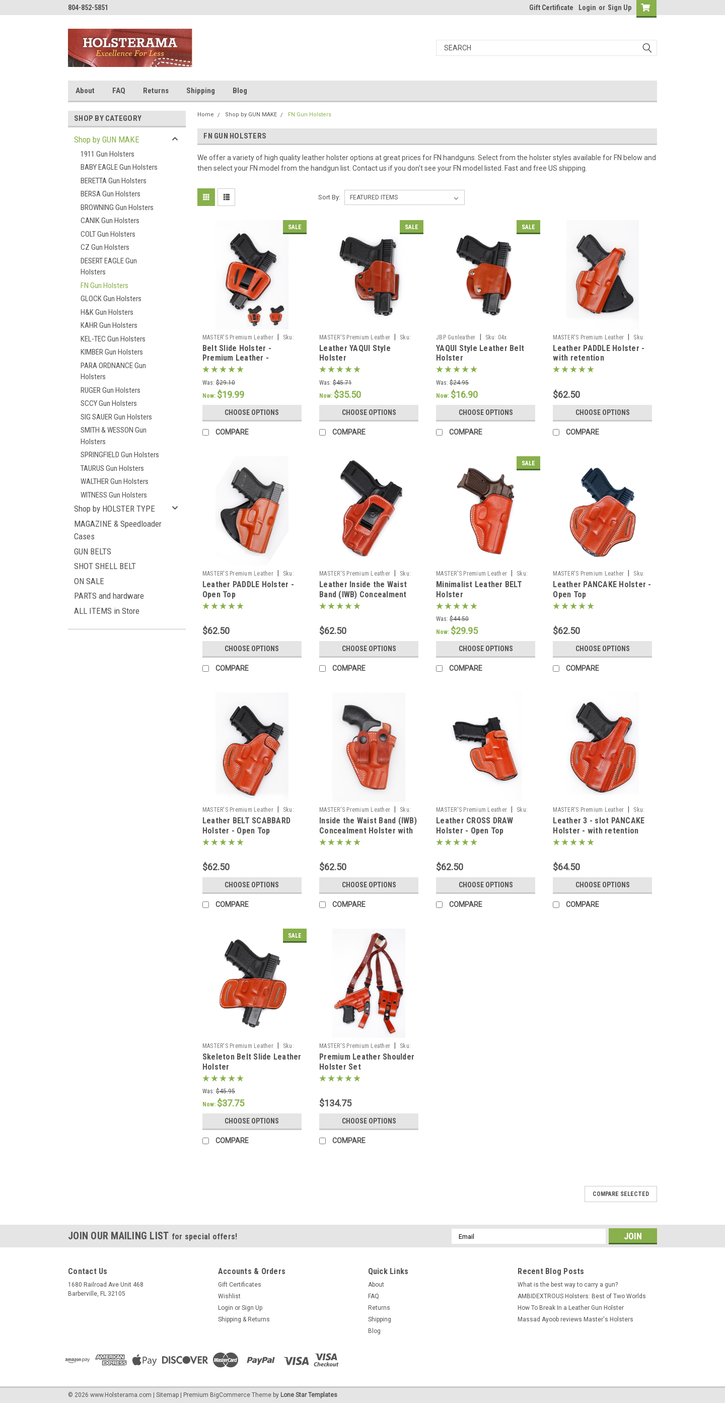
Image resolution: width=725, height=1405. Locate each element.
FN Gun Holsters (104, 285)
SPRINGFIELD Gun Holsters (120, 454)
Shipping (200, 90)
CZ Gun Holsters (105, 247)
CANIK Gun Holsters (110, 220)
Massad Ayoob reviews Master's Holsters (575, 1319)
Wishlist (229, 1296)
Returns (156, 90)
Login (587, 8)
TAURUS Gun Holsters (112, 468)
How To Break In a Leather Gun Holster (571, 1307)
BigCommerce (230, 1394)
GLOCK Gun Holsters (111, 298)
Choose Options (252, 412)
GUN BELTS (92, 551)
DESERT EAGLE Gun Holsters (109, 266)
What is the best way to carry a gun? (568, 1284)
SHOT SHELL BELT (105, 566)
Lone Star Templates (308, 1394)
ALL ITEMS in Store (106, 611)
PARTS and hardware (109, 596)
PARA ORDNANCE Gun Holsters (113, 371)
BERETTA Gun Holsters (114, 180)
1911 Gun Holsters (107, 154)
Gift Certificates (239, 1284)
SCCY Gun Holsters (109, 403)
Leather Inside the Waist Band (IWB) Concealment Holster (363, 594)
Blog (240, 90)
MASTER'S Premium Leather (237, 337)
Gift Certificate (551, 8)
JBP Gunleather (456, 337)
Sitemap (167, 1394)
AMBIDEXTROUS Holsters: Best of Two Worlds (582, 1296)
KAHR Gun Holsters (109, 325)
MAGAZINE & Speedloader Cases (118, 530)
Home (205, 114)
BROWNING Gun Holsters (117, 207)
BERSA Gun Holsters (110, 193)
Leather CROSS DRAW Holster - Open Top (475, 825)
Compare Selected (621, 1194)
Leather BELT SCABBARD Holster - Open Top (246, 825)
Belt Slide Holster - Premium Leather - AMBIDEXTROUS (236, 358)
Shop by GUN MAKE (106, 139)
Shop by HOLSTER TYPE (114, 509)
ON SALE (89, 581)
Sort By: (329, 197)
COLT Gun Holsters (108, 234)
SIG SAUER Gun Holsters (116, 417)
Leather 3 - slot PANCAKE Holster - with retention (598, 825)
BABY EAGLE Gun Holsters (119, 167)
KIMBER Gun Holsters (112, 352)
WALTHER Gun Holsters (115, 481)
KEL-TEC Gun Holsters (113, 338)
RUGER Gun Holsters (110, 390)
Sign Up (619, 8)
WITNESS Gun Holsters (114, 495)
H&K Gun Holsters (107, 312)
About (85, 90)
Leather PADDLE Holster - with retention (598, 353)
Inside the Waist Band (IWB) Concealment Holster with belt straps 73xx (368, 831)
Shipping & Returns (244, 1319)
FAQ (118, 90)
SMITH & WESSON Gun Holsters (114, 436)
